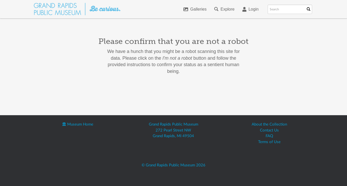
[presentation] (178, 91)
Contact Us (269, 130)
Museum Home (77, 124)
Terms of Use (269, 142)
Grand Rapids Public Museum (173, 124)
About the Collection (269, 124)
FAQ (269, 136)
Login (250, 9)
